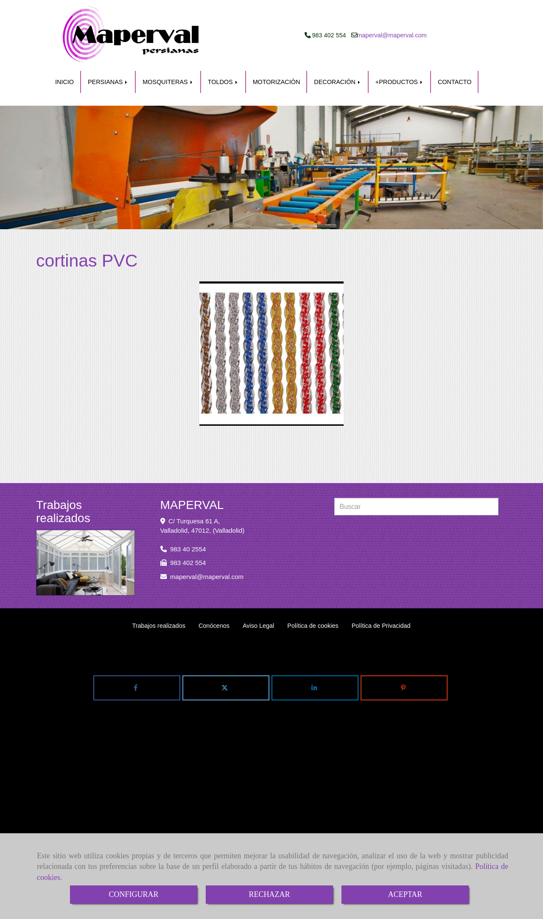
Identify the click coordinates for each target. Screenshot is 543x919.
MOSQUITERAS (168, 82)
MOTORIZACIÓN (276, 82)
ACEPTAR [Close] (405, 894)
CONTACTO (454, 82)
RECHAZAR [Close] (269, 894)
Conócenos (214, 625)
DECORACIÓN (337, 82)
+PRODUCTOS (399, 82)
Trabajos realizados (158, 625)
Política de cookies (312, 625)
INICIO (64, 82)
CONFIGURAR (133, 894)
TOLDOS (223, 82)
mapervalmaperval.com (392, 35)
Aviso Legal (258, 625)
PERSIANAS (108, 82)
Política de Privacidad (381, 625)
